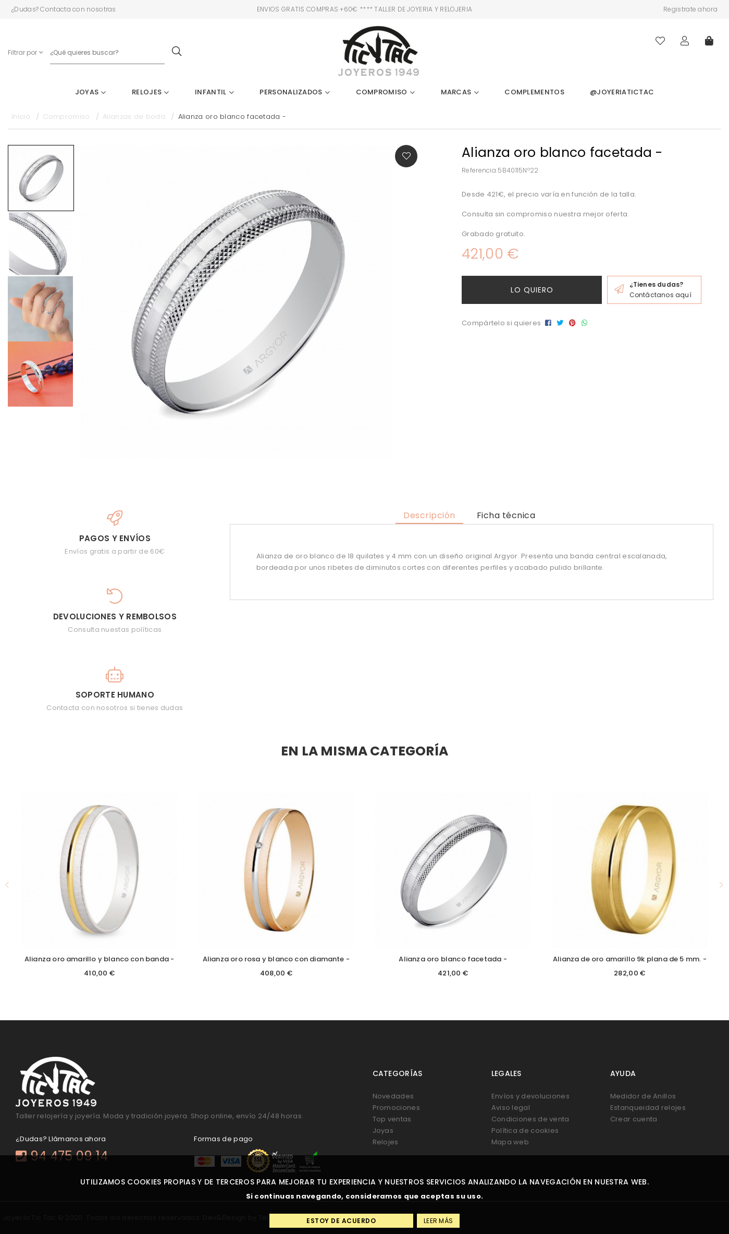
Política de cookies (525, 1130)
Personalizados (295, 92)
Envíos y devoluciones (530, 1096)
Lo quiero (532, 290)
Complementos (534, 92)
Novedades (393, 1096)
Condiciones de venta (530, 1119)
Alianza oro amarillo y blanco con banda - (99, 959)
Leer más (438, 1220)
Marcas (460, 92)
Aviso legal (510, 1108)
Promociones (396, 1108)
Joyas (90, 92)
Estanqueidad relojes (648, 1108)
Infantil (214, 92)
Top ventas (392, 1119)
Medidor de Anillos (643, 1096)
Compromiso (385, 92)
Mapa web (510, 1142)
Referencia (479, 170)
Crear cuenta (634, 1119)
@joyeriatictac (622, 92)
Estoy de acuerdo (341, 1220)
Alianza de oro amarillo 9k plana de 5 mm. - (630, 959)
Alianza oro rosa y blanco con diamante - (276, 959)
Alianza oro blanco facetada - (452, 959)
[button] (7, 884)
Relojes (150, 92)
